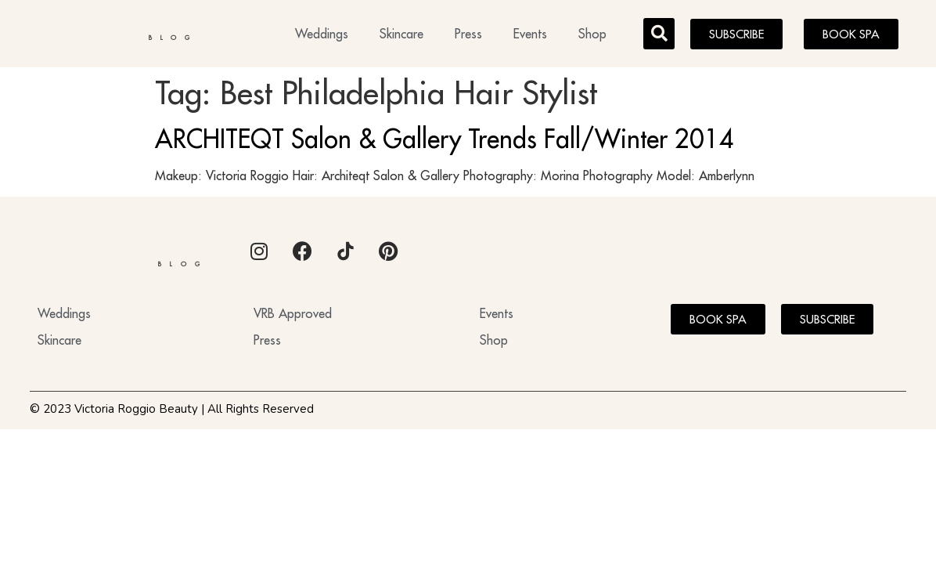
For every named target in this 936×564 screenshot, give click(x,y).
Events (530, 36)
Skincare (401, 36)
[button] (659, 36)
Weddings (321, 36)
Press (468, 36)
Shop (592, 36)
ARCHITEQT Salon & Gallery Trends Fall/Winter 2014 (444, 143)
